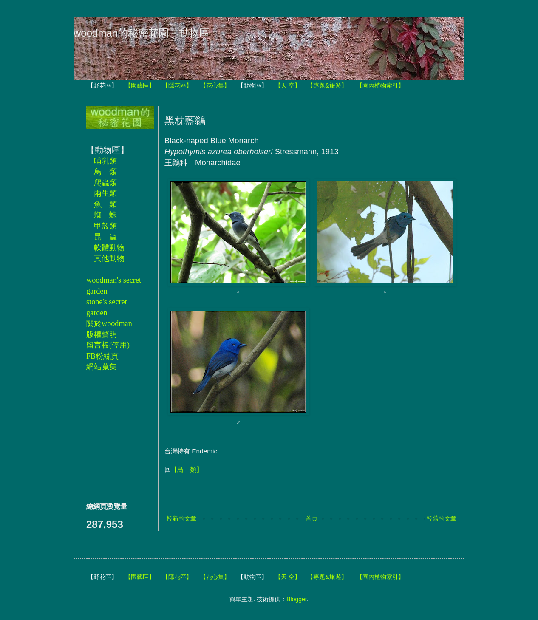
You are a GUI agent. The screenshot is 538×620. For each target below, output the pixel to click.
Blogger (296, 599)
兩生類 (105, 193)
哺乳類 (105, 161)
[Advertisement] (111, 436)
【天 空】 (287, 85)
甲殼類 (105, 226)
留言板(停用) (108, 345)
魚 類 (105, 204)
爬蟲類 (105, 182)
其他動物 (109, 258)
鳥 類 (105, 171)
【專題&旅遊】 (327, 85)
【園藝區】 (140, 85)
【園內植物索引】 (380, 85)
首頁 (311, 518)
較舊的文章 (441, 518)
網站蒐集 (101, 366)
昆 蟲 (105, 236)
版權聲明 (101, 334)
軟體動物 (109, 247)
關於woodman (109, 323)
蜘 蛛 (105, 215)
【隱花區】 (177, 85)
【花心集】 (215, 85)
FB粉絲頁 (102, 356)
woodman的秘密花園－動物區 (142, 33)
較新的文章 (181, 518)
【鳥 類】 (187, 469)
